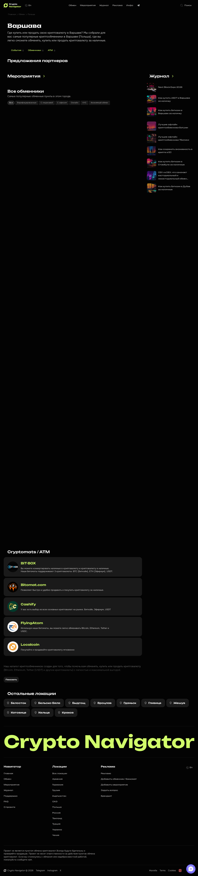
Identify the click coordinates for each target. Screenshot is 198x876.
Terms (163, 870)
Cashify (28, 604)
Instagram (52, 870)
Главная (12, 14)
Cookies (172, 870)
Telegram (40, 870)
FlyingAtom (32, 623)
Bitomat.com (33, 585)
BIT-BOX (28, 563)
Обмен (22, 14)
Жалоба (153, 870)
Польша (31, 14)
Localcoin (30, 644)
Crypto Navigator (99, 741)
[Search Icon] (186, 5)
